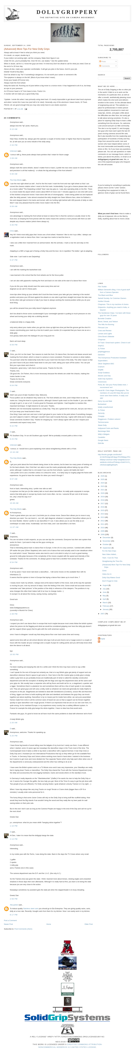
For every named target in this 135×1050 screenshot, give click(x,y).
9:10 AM (13, 129)
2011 (103, 524)
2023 (103, 486)
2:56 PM (14, 899)
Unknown (13, 151)
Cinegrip (101, 416)
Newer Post (8, 924)
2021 (103, 490)
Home (48, 924)
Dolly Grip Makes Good (111, 577)
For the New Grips (109, 551)
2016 (103, 507)
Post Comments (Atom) (23, 929)
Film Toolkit (102, 287)
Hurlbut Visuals (103, 301)
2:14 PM (14, 839)
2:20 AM (13, 723)
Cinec (104, 571)
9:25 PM (14, 439)
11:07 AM (14, 527)
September (107, 548)
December (107, 538)
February (106, 606)
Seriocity (101, 413)
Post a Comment (10, 920)
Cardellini (101, 437)
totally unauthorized (105, 407)
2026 (103, 476)
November (107, 541)
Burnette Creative (104, 319)
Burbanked (102, 404)
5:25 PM (14, 736)
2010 (103, 528)
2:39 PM (14, 614)
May (104, 596)
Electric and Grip (104, 376)
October (106, 544)
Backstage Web (104, 431)
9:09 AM (13, 206)
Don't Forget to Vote (109, 581)
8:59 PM (14, 345)
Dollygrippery (68, 12)
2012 (103, 521)
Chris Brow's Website (106, 337)
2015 (103, 510)
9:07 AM (13, 479)
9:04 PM (14, 385)
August (106, 585)
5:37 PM (14, 260)
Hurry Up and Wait (105, 401)
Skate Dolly (102, 425)
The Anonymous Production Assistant (112, 358)
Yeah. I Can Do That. (110, 558)
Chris (12, 231)
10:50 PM (14, 654)
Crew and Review (104, 331)
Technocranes (103, 422)
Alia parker (14, 905)
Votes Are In (106, 574)
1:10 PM (14, 826)
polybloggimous (104, 352)
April (105, 599)
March (105, 603)
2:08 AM (13, 158)
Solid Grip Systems (105, 379)
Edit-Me (101, 443)
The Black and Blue (105, 295)
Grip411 (101, 346)
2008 (103, 534)
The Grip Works (16, 180)
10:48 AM (14, 503)
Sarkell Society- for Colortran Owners (112, 298)
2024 (103, 483)
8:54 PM (14, 562)
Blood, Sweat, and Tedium (108, 322)
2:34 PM (14, 145)
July (104, 589)
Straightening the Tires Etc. (112, 561)
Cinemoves (102, 382)
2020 (103, 493)
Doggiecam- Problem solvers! (109, 419)
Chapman (101, 340)
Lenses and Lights (105, 334)
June (105, 592)
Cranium (101, 367)
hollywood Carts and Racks (108, 428)
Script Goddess (104, 373)
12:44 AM (14, 452)
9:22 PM (14, 426)
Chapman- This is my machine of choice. (113, 304)
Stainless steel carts (30, 909)
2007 (103, 614)
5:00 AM (13, 174)
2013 (103, 517)
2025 (103, 479)
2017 (103, 503)
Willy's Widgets (103, 434)
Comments (104, 66)
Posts (102, 61)
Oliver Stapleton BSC (106, 364)
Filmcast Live (103, 328)
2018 (103, 500)
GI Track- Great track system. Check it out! (114, 343)
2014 (103, 514)
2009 (103, 531)
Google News (103, 440)
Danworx (101, 355)
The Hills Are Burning (106, 324)
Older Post (89, 924)
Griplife (100, 370)
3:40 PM (14, 225)
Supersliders (102, 361)
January (106, 609)
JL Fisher (101, 349)
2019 (103, 497)
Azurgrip (102, 639)
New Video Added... (109, 554)
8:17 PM (14, 915)
